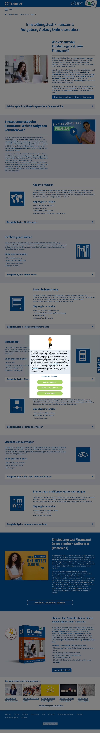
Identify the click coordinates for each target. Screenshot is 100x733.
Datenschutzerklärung (54, 364)
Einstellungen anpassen (50, 388)
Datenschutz (46, 376)
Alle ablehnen (49, 393)
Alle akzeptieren (50, 382)
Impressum (54, 376)
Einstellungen (34, 368)
